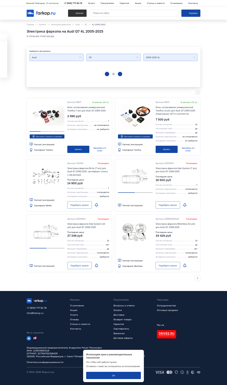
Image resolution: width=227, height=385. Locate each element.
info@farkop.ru (35, 313)
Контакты (75, 328)
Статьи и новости (80, 324)
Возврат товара (122, 319)
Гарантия (119, 324)
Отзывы (74, 319)
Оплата (118, 310)
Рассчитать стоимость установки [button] (47, 136)
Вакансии (119, 333)
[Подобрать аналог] (79, 205)
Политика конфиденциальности (45, 362)
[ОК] (113, 375)
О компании (77, 305)
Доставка (119, 314)
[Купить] (78, 149)
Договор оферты (123, 337)
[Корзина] (190, 13)
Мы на (160, 324)
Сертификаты (121, 328)
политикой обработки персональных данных (108, 369)
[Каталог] (76, 13)
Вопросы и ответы (124, 305)
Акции (73, 310)
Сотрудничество (166, 305)
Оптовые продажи (167, 310)
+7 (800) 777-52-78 (73, 3)
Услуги (74, 314)
